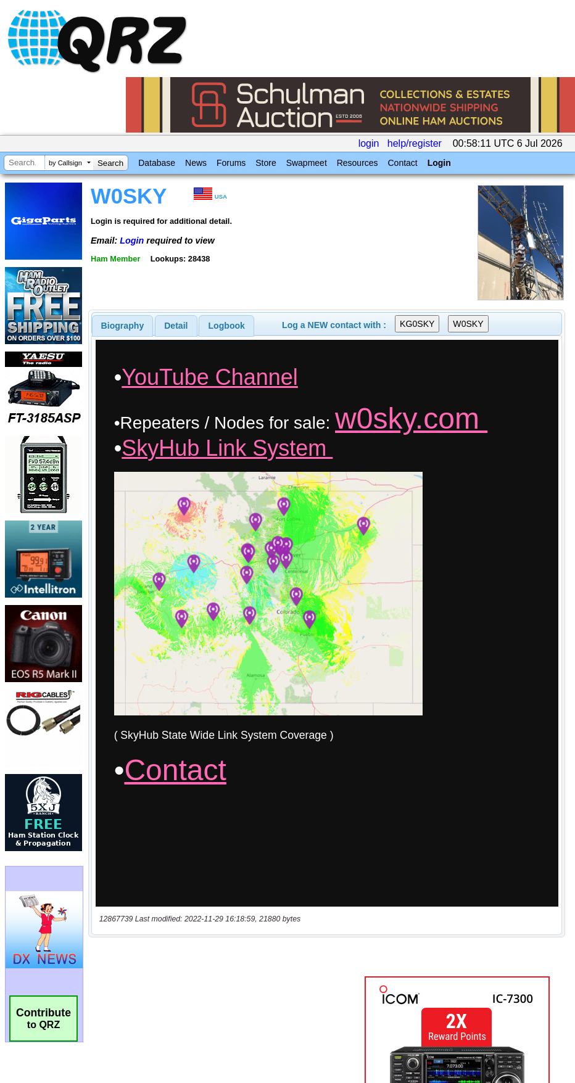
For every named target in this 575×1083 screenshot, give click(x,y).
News (196, 163)
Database (156, 163)
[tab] (123, 325)
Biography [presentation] (122, 326)
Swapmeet (306, 163)
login (368, 143)
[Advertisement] (229, 840)
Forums (231, 163)
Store (265, 163)
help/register (414, 143)
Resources (357, 163)
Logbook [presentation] (227, 326)
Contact (402, 163)
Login (439, 163)
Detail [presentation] (176, 326)
